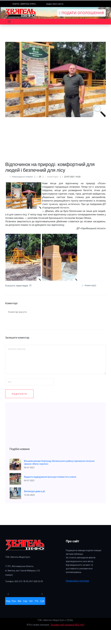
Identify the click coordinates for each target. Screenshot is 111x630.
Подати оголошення (81, 12)
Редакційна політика (77, 580)
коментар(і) (51, 176)
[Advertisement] (55, 137)
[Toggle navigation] (9, 22)
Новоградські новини (22, 176)
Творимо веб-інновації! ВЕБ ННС (67, 624)
